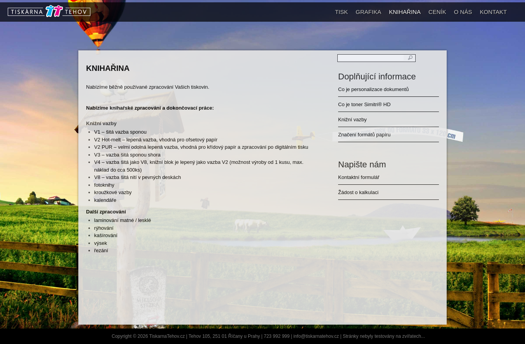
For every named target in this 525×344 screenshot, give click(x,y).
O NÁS (463, 12)
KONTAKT (493, 12)
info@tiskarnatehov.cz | (318, 336)
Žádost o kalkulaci (358, 192)
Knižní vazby (352, 119)
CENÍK (437, 12)
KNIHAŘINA (405, 12)
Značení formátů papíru (364, 135)
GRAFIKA (368, 12)
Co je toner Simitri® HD (364, 104)
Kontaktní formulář (358, 177)
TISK (341, 12)
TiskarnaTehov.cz (167, 336)
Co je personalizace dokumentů (373, 89)
